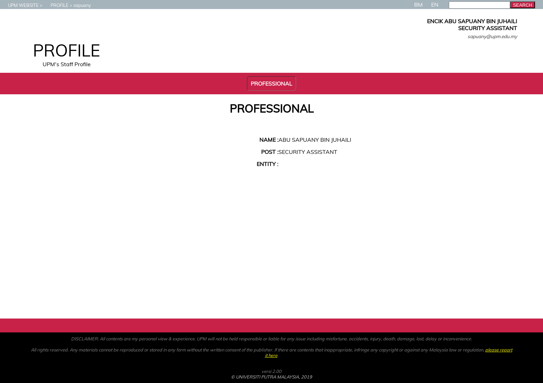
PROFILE (56, 5)
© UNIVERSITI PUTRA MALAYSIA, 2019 (271, 377)
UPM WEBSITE (20, 5)
